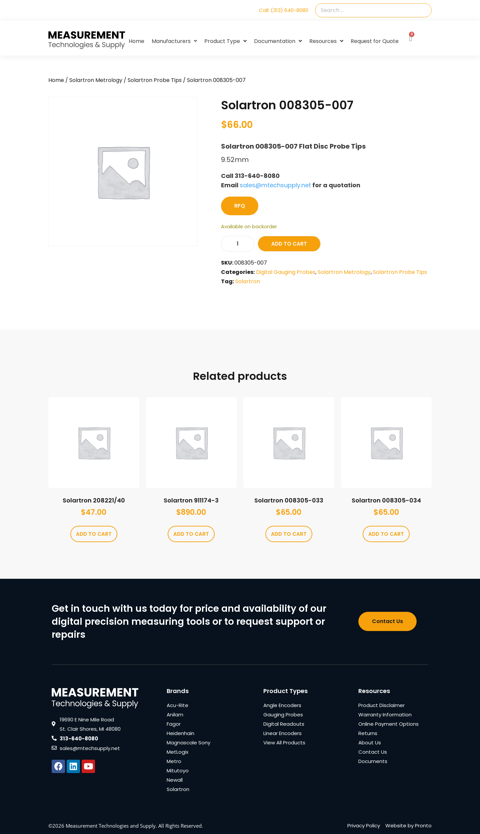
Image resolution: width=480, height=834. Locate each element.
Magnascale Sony (188, 742)
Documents (372, 761)
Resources (326, 41)
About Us (369, 742)
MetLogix (177, 751)
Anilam (175, 714)
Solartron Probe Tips (155, 80)
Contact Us (372, 751)
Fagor (174, 723)
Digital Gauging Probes (285, 272)
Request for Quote (375, 41)
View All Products (284, 742)
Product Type (225, 41)
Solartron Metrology (95, 80)
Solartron (247, 281)
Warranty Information (385, 714)
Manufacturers (174, 41)
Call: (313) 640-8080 (283, 10)
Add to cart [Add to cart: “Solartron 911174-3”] (191, 533)
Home (136, 41)
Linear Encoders (282, 733)
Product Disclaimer (381, 705)
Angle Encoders (282, 705)
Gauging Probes (283, 714)
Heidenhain (180, 733)
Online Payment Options (388, 723)
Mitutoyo (178, 770)
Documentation (278, 41)
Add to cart (289, 243)
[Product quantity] (237, 244)
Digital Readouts (283, 723)
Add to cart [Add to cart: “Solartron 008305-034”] (386, 533)
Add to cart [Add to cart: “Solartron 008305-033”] (289, 533)
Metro (174, 761)
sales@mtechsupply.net (275, 185)
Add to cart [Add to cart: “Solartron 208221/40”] (94, 533)
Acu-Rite (177, 705)
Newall (175, 779)
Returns (367, 733)
